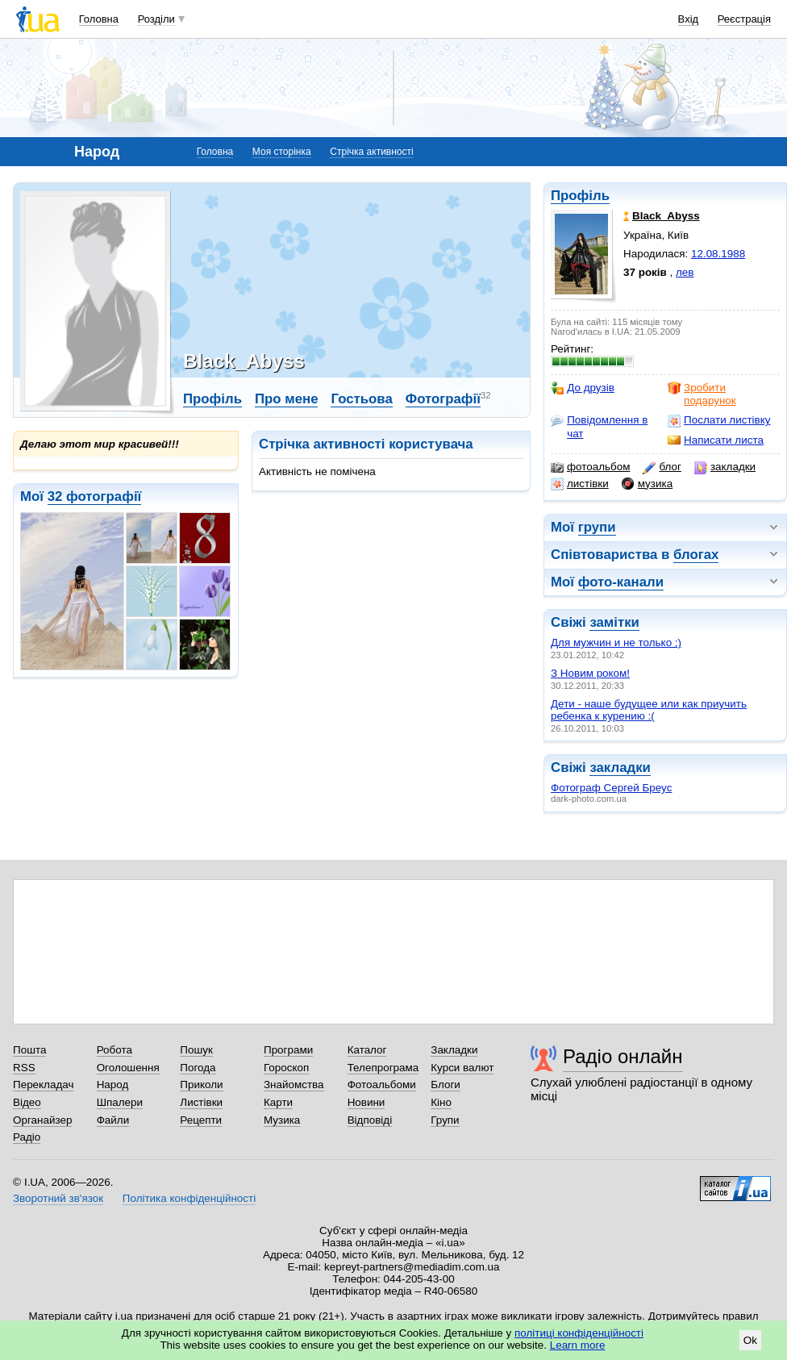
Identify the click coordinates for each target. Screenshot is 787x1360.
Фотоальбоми (382, 1084)
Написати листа (716, 440)
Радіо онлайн (623, 1056)
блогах (695, 554)
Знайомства (294, 1084)
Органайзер (42, 1120)
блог (662, 467)
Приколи (201, 1084)
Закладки (454, 1050)
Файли (113, 1120)
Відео (27, 1102)
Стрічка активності (371, 151)
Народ (113, 1084)
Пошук (196, 1050)
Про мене (287, 399)
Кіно (441, 1102)
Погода (197, 1068)
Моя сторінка (281, 151)
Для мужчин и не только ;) (616, 642)
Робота (114, 1050)
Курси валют (462, 1068)
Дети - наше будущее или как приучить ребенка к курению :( (649, 710)
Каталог (367, 1050)
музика (647, 484)
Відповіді (370, 1120)
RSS (24, 1068)
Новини (366, 1102)
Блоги (445, 1084)
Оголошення (128, 1068)
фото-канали (621, 582)
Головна (99, 19)
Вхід (688, 19)
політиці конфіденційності (578, 1333)
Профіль (580, 195)
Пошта (29, 1050)
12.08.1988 (718, 254)
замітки (614, 622)
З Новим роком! (590, 673)
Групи (445, 1120)
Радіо (26, 1137)
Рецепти (201, 1120)
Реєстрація (744, 19)
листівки (580, 484)
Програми (288, 1050)
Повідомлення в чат (599, 426)
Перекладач (43, 1084)
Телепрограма (383, 1068)
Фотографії (443, 399)
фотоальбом (590, 467)
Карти (278, 1102)
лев (684, 272)
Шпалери (120, 1102)
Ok (750, 1340)
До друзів (582, 388)
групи (597, 527)
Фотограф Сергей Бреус (611, 788)
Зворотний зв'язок (58, 1198)
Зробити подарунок (702, 394)
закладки (725, 467)
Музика (282, 1120)
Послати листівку (719, 420)
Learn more (578, 1345)
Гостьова (361, 399)
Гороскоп (286, 1068)
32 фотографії (95, 496)
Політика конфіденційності (189, 1198)
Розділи (156, 19)
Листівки (201, 1102)
